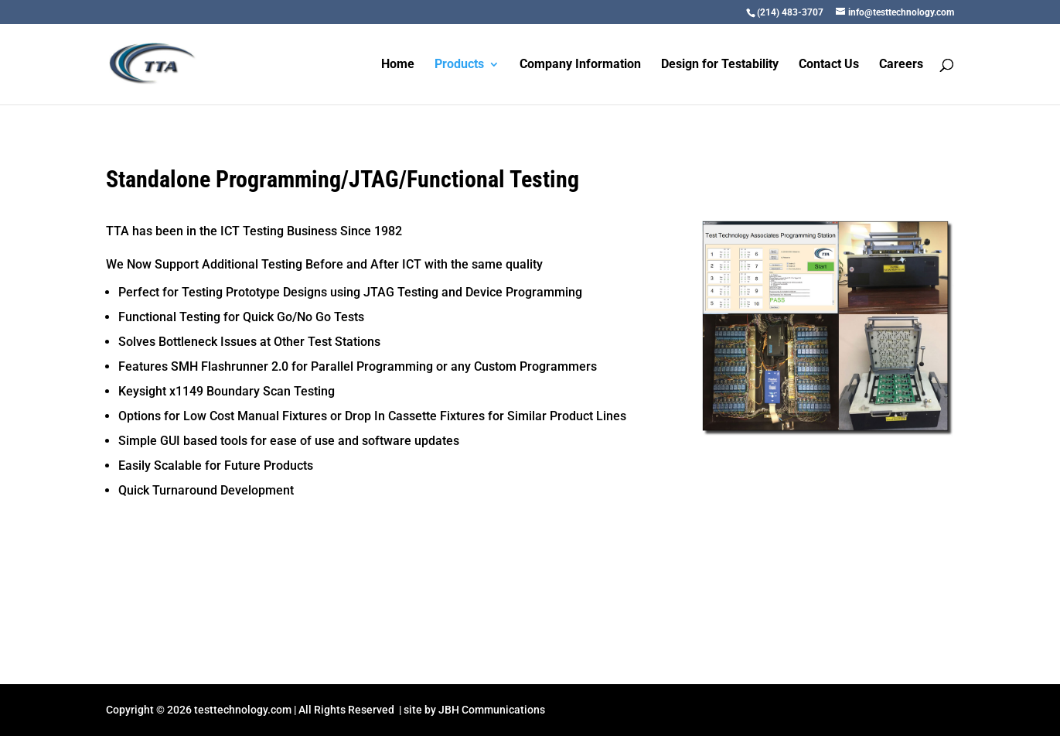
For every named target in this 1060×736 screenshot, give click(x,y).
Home (397, 65)
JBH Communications (491, 709)
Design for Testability (720, 65)
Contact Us (829, 65)
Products (459, 65)
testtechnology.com (242, 709)
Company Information (580, 65)
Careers (901, 65)
